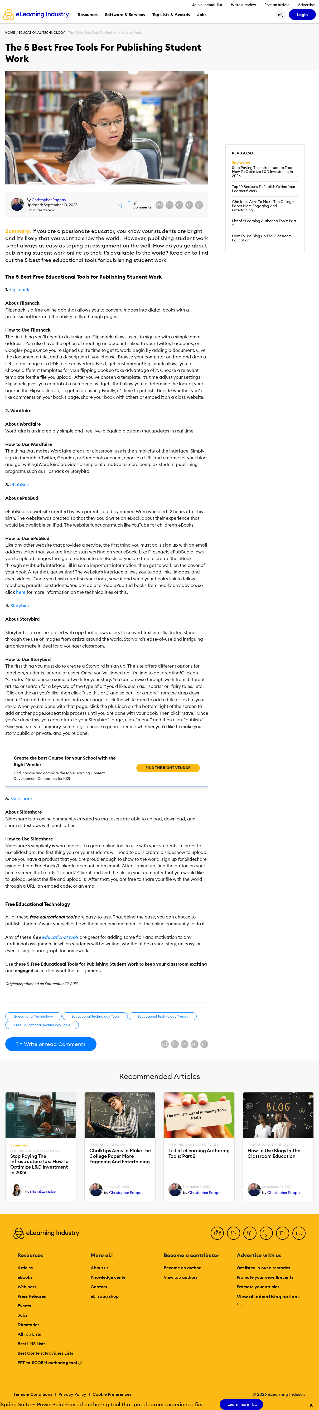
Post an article (276, 4)
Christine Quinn (43, 1192)
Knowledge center (109, 1277)
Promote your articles (258, 1286)
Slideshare (21, 798)
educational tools (60, 937)
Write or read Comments (51, 1044)
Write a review (243, 4)
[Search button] (280, 14)
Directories (28, 1324)
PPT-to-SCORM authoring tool (50, 1362)
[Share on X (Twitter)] (169, 205)
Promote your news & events (265, 1277)
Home (10, 33)
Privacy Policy (72, 1394)
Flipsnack (19, 290)
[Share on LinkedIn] (179, 205)
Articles (25, 1267)
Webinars (27, 1286)
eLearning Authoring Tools (193, 1145)
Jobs (22, 1315)
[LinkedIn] (250, 1233)
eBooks (25, 1277)
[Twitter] (233, 1233)
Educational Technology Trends (163, 1016)
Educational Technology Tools (95, 1016)
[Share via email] (189, 205)
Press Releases (32, 1296)
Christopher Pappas (49, 199)
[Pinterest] (282, 1233)
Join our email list (207, 4)
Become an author (182, 1267)
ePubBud (20, 485)
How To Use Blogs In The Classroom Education (262, 238)
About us (99, 1267)
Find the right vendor (168, 767)
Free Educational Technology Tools (42, 1025)
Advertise (306, 4)
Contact (99, 1286)
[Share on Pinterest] (199, 205)
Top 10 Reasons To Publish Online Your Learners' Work (263, 188)
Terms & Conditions (32, 1394)
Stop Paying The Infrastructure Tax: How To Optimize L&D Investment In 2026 (262, 171)
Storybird (20, 606)
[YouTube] (266, 1233)
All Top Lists (29, 1334)
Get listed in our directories (263, 1267)
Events (24, 1305)
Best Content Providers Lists (45, 1353)
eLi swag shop (105, 1296)
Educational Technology (41, 33)
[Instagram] (299, 1233)
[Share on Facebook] (159, 205)
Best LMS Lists (31, 1343)
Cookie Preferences (112, 1394)
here (21, 592)
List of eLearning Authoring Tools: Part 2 (264, 222)
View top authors (180, 1277)
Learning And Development (34, 1151)
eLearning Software (107, 1145)
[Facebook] (217, 1233)
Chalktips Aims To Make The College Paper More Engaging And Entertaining (263, 205)
